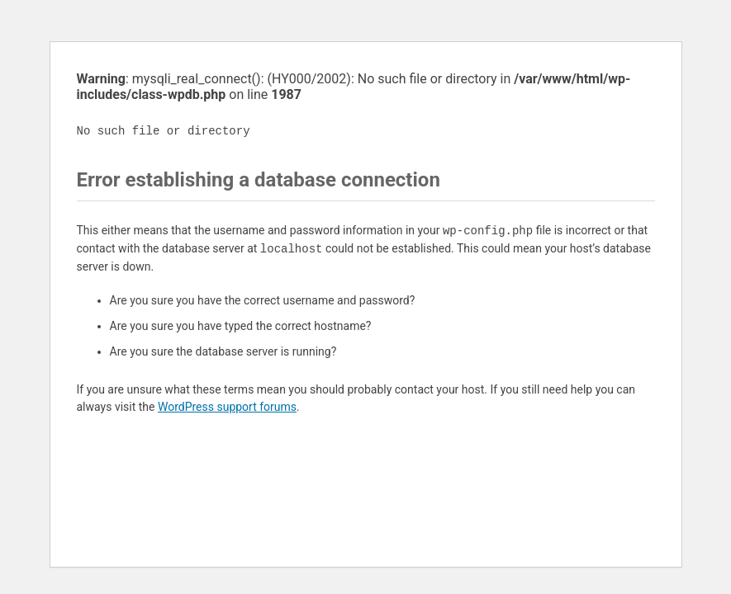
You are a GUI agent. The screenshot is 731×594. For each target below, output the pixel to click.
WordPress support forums (227, 406)
